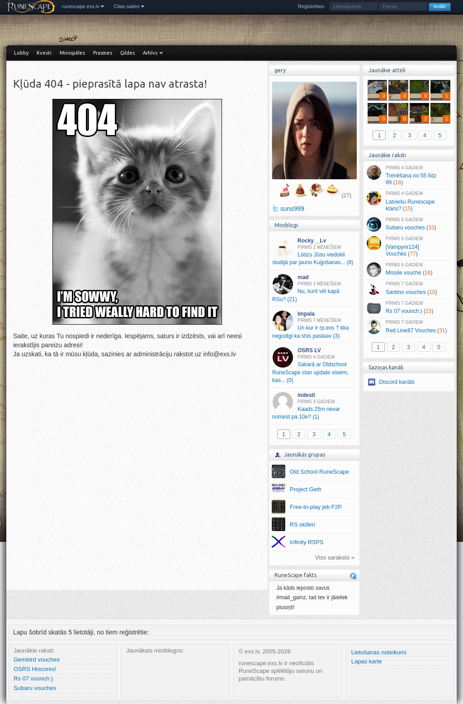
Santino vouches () (408, 288)
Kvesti (44, 53)
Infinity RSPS (306, 542)
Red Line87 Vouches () (408, 327)
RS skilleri (302, 525)
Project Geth (305, 489)
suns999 (292, 208)
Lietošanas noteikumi (378, 652)
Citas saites (127, 6)
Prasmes (102, 53)
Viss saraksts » (334, 557)
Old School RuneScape (319, 472)
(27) (346, 195)
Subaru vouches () (408, 224)
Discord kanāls (397, 382)
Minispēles (72, 53)
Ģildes (127, 53)
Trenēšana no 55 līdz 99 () (408, 175)
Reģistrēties (311, 6)
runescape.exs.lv (80, 6)
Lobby (21, 53)
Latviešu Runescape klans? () (408, 201)
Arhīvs (150, 53)
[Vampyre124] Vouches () (408, 246)
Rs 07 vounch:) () (408, 308)
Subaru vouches (35, 688)
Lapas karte (366, 661)
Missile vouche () (408, 269)
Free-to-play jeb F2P (316, 507)
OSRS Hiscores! (35, 669)
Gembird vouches (37, 659)
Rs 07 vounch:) (33, 678)
